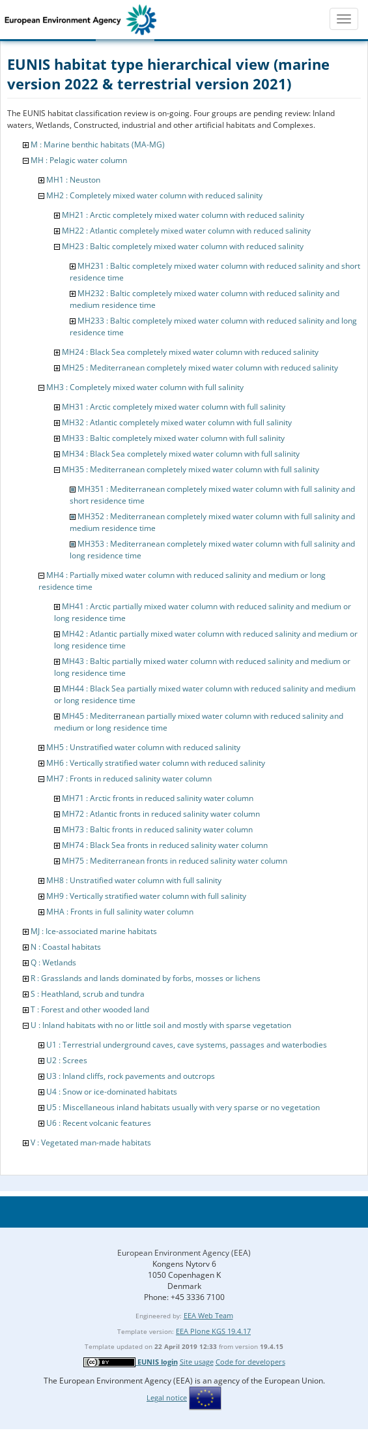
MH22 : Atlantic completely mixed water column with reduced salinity (186, 230)
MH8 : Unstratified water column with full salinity (133, 880)
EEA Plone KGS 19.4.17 (213, 1331)
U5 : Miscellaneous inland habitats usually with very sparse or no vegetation (183, 1107)
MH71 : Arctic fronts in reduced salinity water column (157, 798)
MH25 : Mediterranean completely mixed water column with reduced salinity (200, 367)
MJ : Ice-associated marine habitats (94, 931)
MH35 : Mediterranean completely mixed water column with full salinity (190, 469)
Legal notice (167, 1397)
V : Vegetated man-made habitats (91, 1142)
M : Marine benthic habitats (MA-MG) (98, 144)
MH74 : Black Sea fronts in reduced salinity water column (165, 845)
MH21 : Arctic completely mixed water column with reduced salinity (183, 214)
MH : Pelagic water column (79, 160)
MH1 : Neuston (73, 179)
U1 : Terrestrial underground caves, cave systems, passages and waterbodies (186, 1044)
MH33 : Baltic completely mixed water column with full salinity (173, 438)
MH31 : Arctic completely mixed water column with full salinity (173, 406)
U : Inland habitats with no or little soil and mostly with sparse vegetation (161, 1025)
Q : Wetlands (53, 962)
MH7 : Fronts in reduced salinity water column (129, 778)
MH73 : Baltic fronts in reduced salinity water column (157, 829)
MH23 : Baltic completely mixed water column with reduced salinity (183, 246)
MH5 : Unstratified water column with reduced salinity (143, 747)
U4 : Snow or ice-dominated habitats (111, 1091)
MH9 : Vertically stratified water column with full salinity (146, 895)
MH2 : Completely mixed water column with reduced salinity (154, 195)
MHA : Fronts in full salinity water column (119, 911)
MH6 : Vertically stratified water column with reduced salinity (155, 762)
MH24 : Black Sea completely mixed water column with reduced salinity (190, 351)
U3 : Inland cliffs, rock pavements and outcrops (130, 1076)
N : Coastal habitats (66, 946)
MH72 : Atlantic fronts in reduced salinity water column (161, 813)
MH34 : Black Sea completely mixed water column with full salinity (181, 453)
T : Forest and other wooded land (90, 1009)
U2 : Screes (66, 1060)
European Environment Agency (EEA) (184, 1252)
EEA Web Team (208, 1315)
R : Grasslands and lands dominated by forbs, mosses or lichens (146, 978)
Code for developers (250, 1362)
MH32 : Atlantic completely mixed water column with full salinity (177, 422)
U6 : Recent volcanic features (98, 1122)
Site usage (197, 1362)
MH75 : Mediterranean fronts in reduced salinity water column (174, 860)
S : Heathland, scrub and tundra (88, 993)
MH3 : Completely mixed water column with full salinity (145, 387)
